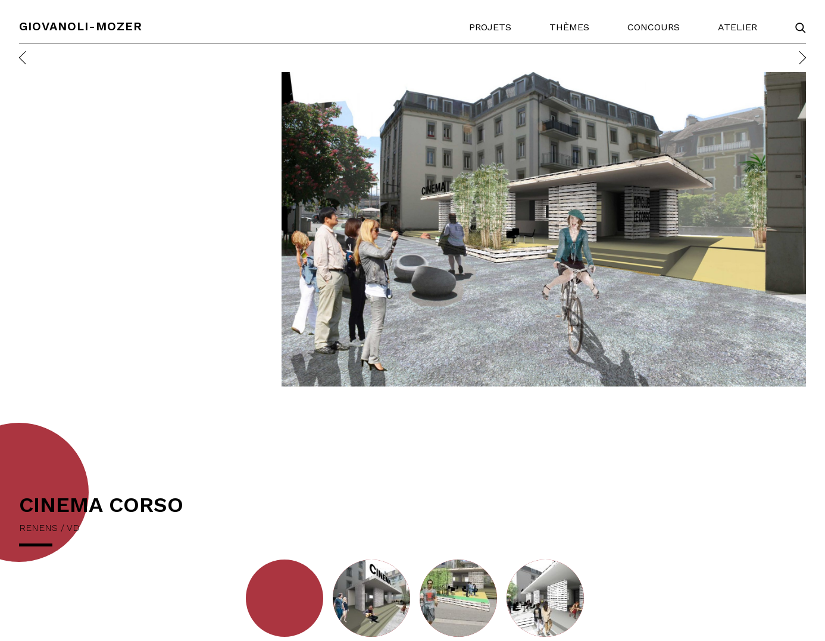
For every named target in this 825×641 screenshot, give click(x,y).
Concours (653, 27)
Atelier (737, 27)
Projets (490, 27)
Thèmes (569, 27)
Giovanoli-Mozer (80, 26)
